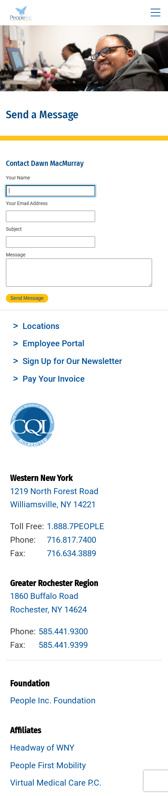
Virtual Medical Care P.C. (55, 788)
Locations (41, 331)
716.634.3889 (71, 559)
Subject (14, 229)
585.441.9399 (63, 650)
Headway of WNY (42, 753)
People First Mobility (48, 771)
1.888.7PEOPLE (75, 531)
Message (15, 255)
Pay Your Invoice (54, 384)
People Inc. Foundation (52, 706)
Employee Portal (53, 349)
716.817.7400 (71, 545)
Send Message (27, 303)
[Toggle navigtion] (155, 12)
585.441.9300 (63, 637)
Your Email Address (27, 203)
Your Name (18, 178)
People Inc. (21, 14)
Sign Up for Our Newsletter (72, 366)
